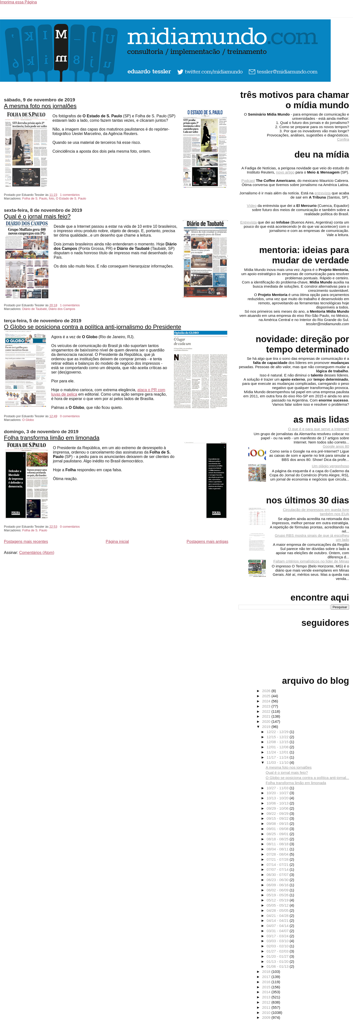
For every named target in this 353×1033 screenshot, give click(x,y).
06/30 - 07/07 (278, 874)
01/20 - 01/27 (278, 956)
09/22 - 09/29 (278, 813)
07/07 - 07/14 (278, 869)
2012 (266, 1002)
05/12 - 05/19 (278, 900)
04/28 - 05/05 (278, 910)
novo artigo (285, 172)
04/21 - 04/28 (278, 915)
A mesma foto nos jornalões (40, 106)
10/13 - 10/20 (278, 798)
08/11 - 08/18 (278, 844)
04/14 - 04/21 (278, 920)
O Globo (28, 420)
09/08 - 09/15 (278, 823)
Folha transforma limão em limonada (52, 437)
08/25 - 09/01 (278, 834)
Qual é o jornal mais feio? (37, 216)
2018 (266, 971)
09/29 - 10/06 (278, 808)
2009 (266, 1017)
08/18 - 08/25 (278, 839)
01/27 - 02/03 (278, 951)
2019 (266, 726)
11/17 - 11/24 (278, 757)
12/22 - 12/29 (278, 732)
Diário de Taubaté (34, 309)
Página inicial (117, 541)
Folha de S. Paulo (34, 198)
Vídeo (252, 205)
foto (51, 198)
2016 (266, 982)
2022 (266, 711)
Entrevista (248, 222)
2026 (266, 691)
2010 (266, 1012)
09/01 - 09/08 (278, 829)
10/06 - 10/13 (278, 803)
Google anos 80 (336, 446)
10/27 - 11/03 (278, 788)
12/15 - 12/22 (278, 737)
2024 (266, 701)
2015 (266, 987)
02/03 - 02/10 (278, 946)
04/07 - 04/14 (278, 926)
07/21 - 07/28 (278, 859)
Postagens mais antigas (207, 541)
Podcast (248, 180)
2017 (266, 977)
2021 (266, 716)
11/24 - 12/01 (278, 752)
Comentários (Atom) (36, 552)
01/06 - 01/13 (278, 966)
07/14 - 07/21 (278, 864)
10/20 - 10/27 (278, 793)
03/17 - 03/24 (278, 936)
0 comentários (70, 416)
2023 (266, 706)
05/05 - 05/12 (278, 905)
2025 (266, 696)
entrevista (323, 193)
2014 (266, 992)
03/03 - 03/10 (278, 941)
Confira (343, 139)
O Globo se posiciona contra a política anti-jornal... (307, 778)
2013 (266, 997)
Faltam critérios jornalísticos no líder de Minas (311, 561)
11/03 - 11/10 (278, 762)
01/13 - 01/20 (278, 961)
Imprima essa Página (18, 2)
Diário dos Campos (62, 309)
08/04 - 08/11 (278, 849)
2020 (266, 721)
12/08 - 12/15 (278, 742)
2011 (266, 1007)
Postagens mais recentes (26, 541)
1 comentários (70, 195)
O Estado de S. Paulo (71, 198)
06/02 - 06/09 (278, 890)
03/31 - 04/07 (278, 931)
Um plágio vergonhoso (330, 466)
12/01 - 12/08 (278, 747)
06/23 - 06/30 (278, 880)
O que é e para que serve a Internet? (318, 429)
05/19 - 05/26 (278, 895)
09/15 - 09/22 (278, 818)
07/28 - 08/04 (278, 854)
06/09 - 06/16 (278, 885)
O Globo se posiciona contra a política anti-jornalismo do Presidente (92, 326)
